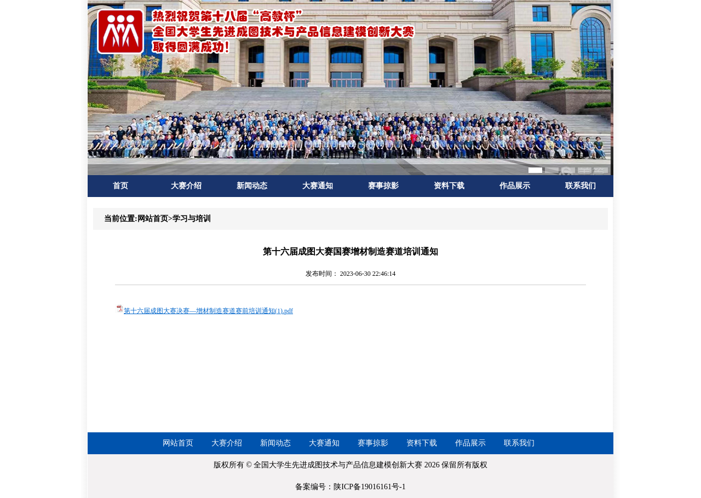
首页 (120, 186)
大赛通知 (317, 186)
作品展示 (514, 186)
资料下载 (449, 186)
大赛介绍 (186, 186)
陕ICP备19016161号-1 (369, 487)
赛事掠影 (383, 186)
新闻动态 (252, 186)
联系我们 (580, 186)
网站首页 (178, 443)
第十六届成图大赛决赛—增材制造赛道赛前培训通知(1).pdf (208, 311)
